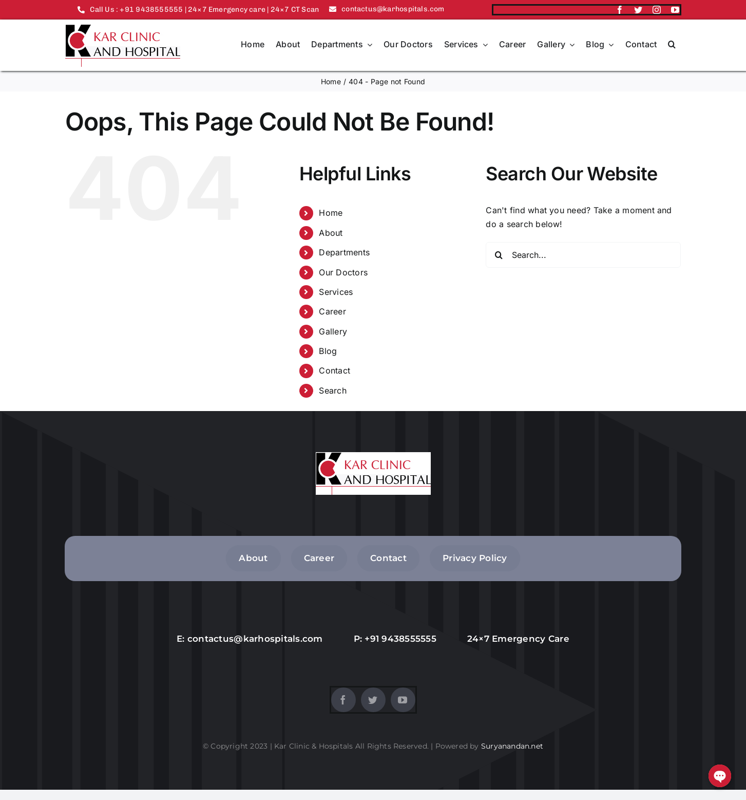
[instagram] (657, 10)
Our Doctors (343, 272)
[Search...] (583, 255)
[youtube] (675, 10)
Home (330, 213)
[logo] (122, 28)
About (330, 233)
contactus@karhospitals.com (255, 639)
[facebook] (620, 10)
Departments (344, 252)
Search (332, 390)
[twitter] (638, 10)
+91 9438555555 (400, 639)
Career (332, 311)
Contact (334, 370)
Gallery (333, 331)
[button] (672, 45)
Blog (328, 351)
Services (336, 292)
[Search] (498, 255)
